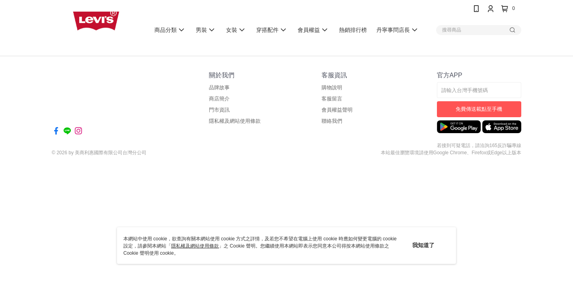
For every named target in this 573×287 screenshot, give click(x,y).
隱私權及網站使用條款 (195, 246)
